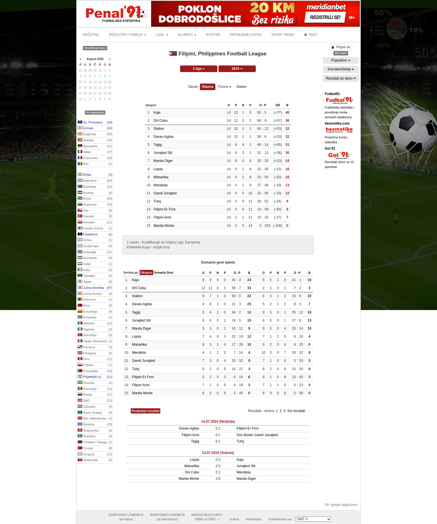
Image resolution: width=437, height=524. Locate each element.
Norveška (95, 335)
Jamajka (95, 276)
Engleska (95, 134)
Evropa (95, 128)
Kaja (156, 113)
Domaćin (160, 272)
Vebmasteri (254, 519)
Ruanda (95, 383)
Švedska (95, 436)
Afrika (95, 175)
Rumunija (95, 389)
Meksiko (95, 323)
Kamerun (95, 299)
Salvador (95, 407)
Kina (95, 305)
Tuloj (157, 201)
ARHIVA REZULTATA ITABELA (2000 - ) (207, 517)
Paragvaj (95, 353)
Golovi (241, 87)
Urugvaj (95, 454)
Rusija (95, 394)
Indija (95, 264)
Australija (95, 187)
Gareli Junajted (165, 193)
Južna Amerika (95, 288)
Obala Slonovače (95, 341)
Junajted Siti (162, 153)
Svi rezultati (296, 411)
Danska (95, 216)
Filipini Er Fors (164, 209)
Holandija (95, 252)
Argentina (95, 181)
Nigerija (95, 329)
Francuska (95, 158)
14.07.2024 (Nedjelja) (218, 421)
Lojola (158, 169)
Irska (95, 270)
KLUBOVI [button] (187, 35)
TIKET (311, 35)
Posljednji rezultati (145, 411)
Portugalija (95, 371)
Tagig (157, 145)
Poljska (95, 365)
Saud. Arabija (95, 413)
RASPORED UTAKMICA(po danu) (126, 517)
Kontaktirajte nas (280, 519)
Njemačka (95, 146)
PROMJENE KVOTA (246, 35)
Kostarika (95, 317)
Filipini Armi (162, 217)
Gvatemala (95, 246)
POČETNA (91, 35)
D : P (263, 105)
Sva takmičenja (340, 69)
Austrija (95, 193)
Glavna (207, 87)
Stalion (158, 129)
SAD (95, 401)
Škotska (95, 424)
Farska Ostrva (95, 228)
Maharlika (160, 177)
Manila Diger (163, 161)
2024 (237, 69)
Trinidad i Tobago (95, 442)
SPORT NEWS (282, 35)
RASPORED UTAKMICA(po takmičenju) (167, 517)
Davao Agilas (163, 137)
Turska (95, 448)
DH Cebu (160, 121)
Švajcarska (95, 430)
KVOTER (213, 35)
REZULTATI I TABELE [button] (128, 35)
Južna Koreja (95, 294)
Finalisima (95, 234)
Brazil (95, 198)
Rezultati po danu (341, 78)
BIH (95, 164)
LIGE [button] (162, 35)
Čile (95, 210)
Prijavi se (340, 47)
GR (278, 105)
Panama (95, 347)
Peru (95, 359)
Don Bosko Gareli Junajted (257, 435)
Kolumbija (95, 312)
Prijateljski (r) (95, 377)
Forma (224, 87)
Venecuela (95, 460)
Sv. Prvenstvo (95, 122)
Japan (95, 282)
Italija (95, 152)
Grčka (95, 240)
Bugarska (95, 204)
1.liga (199, 69)
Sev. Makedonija (95, 418)
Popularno (340, 60)
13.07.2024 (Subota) (218, 453)
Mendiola (160, 185)
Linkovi (234, 519)
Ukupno (146, 272)
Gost (170, 272)
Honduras (95, 258)
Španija (95, 140)
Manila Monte (163, 226)
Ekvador (95, 222)
